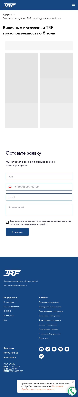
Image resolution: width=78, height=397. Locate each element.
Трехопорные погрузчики (50, 320)
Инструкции (8, 315)
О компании (8, 302)
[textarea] (39, 210)
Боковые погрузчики (48, 325)
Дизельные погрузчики (49, 302)
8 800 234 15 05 (10, 353)
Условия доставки (11, 306)
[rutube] (41, 358)
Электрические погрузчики (51, 311)
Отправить (17, 232)
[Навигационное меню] (73, 5)
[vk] (60, 350)
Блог (5, 320)
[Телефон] (47, 350)
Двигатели (43, 338)
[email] (39, 197)
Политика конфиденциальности (15, 285)
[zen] (67, 350)
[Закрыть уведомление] (72, 382)
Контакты (8, 348)
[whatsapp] (41, 350)
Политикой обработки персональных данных (42, 387)
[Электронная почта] (54, 350)
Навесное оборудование (50, 334)
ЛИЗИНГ (7, 311)
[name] (39, 176)
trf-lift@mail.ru (9, 357)
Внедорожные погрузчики (50, 307)
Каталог (7, 14)
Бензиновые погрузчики (49, 316)
